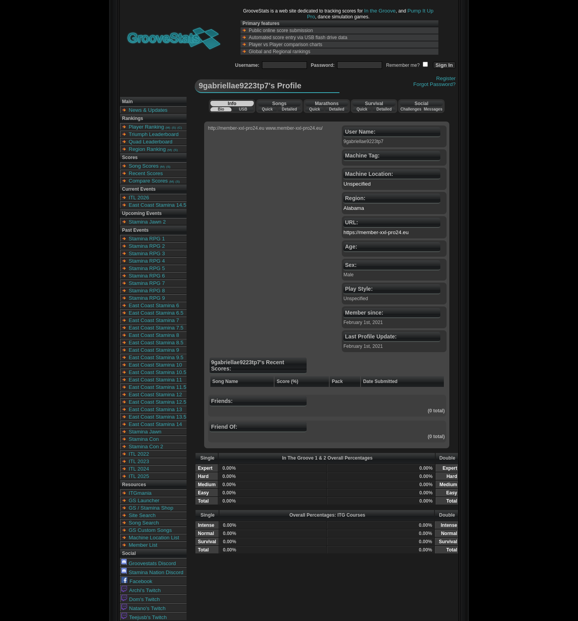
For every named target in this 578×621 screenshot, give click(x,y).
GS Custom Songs (150, 530)
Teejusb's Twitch (144, 617)
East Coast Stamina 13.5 (157, 417)
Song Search (144, 523)
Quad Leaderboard (150, 142)
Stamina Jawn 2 (147, 222)
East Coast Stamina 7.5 (156, 328)
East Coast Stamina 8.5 (156, 342)
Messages (433, 109)
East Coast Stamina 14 (155, 424)
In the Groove (380, 11)
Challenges (410, 109)
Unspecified (357, 184)
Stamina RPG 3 (147, 253)
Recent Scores (146, 173)
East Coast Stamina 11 (155, 380)
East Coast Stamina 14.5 (157, 205)
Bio (221, 109)
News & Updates (148, 110)
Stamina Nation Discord (152, 572)
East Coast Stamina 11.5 (157, 387)
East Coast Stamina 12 (155, 394)
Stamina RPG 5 (147, 268)
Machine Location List (154, 537)
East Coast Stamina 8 (154, 335)
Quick (267, 109)
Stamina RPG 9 (147, 298)
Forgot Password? (434, 84)
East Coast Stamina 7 (154, 320)
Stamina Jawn (145, 432)
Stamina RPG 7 (147, 283)
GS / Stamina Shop (151, 508)
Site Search (142, 515)
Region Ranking (147, 149)
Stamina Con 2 (146, 446)
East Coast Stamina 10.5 (157, 372)
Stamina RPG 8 (147, 290)
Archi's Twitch (141, 590)
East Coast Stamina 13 (155, 409)
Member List (143, 545)
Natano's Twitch (143, 608)
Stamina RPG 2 (147, 246)
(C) (180, 127)
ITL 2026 (139, 197)
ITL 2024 (139, 469)
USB (243, 109)
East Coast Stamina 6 (154, 305)
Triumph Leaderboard (154, 134)
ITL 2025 (139, 476)
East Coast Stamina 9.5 (156, 357)
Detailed (289, 109)
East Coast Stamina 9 (154, 350)
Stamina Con (144, 439)
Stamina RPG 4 (147, 261)
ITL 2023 (139, 461)
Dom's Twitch (140, 599)
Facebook (137, 581)
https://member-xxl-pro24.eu (376, 232)
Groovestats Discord (148, 563)
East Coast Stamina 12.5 (157, 402)
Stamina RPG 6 (147, 276)
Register (446, 78)
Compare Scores (148, 181)
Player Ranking (146, 127)
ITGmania (140, 493)
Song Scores (143, 166)
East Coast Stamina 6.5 (156, 313)
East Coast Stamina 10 (155, 365)
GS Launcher (144, 500)
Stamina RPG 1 (147, 239)
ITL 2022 (139, 454)
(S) (174, 127)
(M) (167, 127)
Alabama (353, 208)
